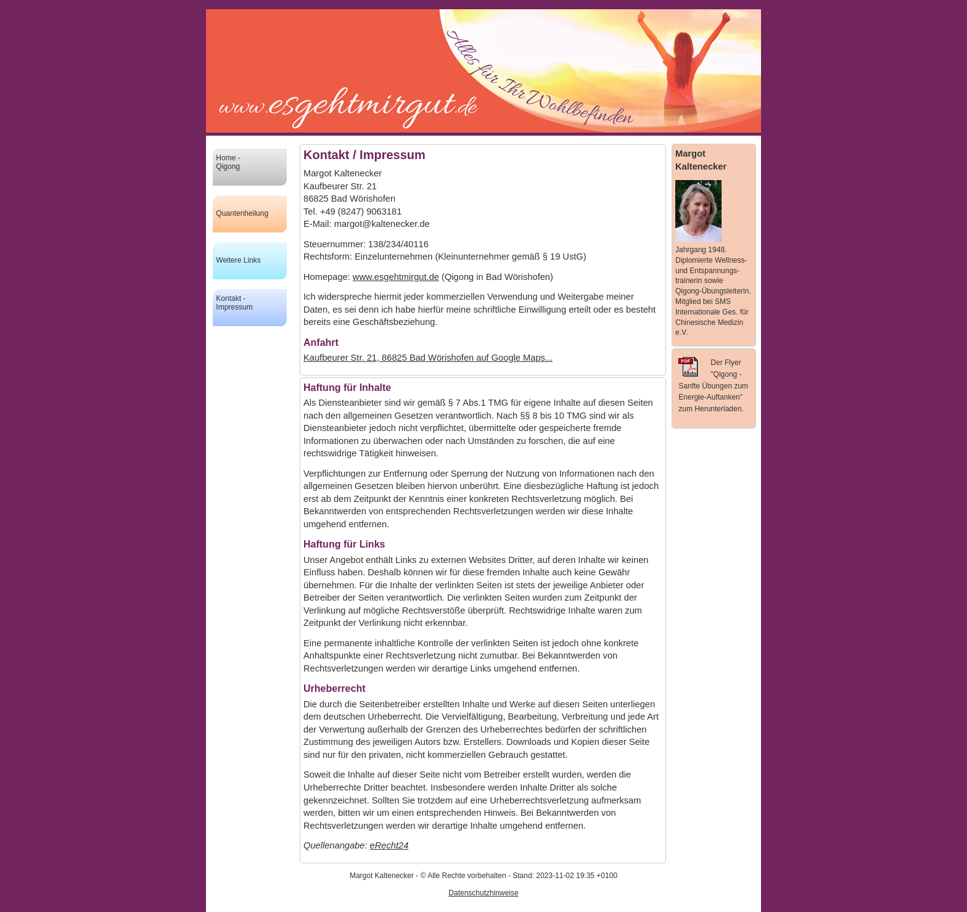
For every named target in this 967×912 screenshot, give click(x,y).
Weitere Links (238, 260)
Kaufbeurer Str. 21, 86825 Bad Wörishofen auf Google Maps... (428, 358)
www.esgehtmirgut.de (396, 277)
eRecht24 (389, 845)
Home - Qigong (228, 162)
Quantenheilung (242, 213)
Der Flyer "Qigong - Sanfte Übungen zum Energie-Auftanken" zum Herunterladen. (713, 385)
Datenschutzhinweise (483, 893)
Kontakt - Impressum (234, 302)
